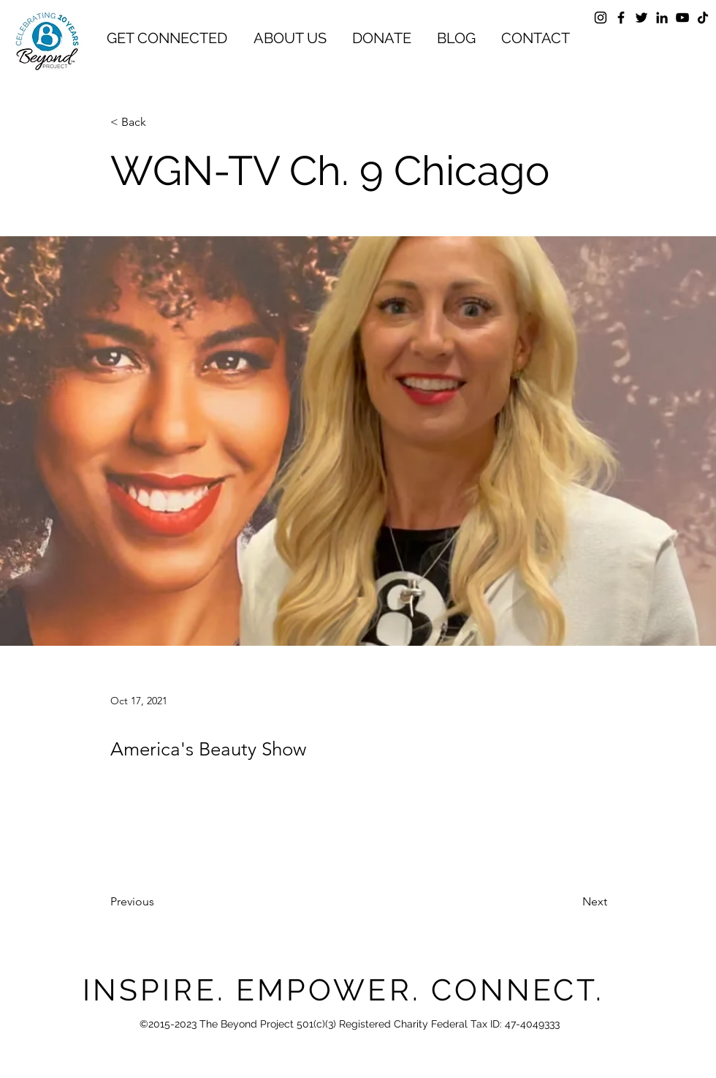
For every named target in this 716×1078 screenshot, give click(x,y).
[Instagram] (601, 18)
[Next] (570, 902)
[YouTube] (682, 18)
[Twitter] (641, 18)
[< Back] (158, 122)
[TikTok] (703, 18)
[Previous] (158, 902)
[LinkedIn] (662, 18)
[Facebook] (621, 18)
